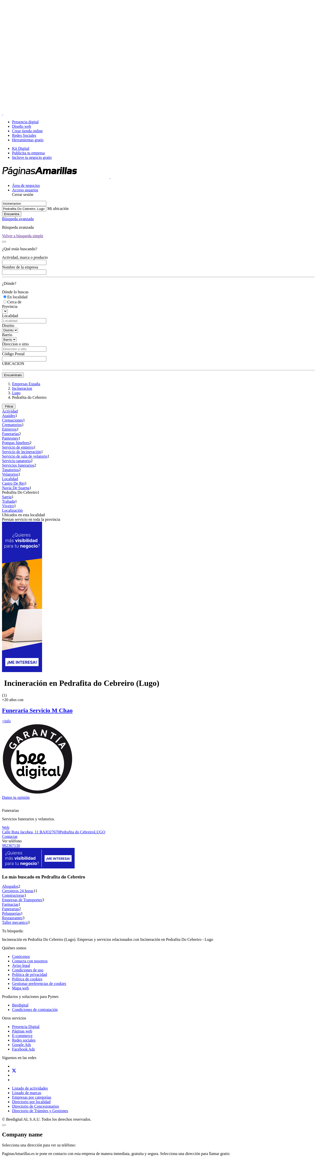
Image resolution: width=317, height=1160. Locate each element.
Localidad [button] (10, 479)
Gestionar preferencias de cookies (39, 983)
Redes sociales (24, 1040)
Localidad (10, 316)
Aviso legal (21, 965)
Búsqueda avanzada (18, 219)
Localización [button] (12, 510)
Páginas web (22, 1031)
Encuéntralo (13, 375)
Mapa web (20, 988)
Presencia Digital (26, 1026)
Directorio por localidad (31, 1102)
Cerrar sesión (22, 194)
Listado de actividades (30, 1088)
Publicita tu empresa (28, 153)
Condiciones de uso (27, 970)
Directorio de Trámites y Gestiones (40, 1111)
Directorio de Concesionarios (35, 1106)
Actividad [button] (10, 411)
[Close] (22, 236)
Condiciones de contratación (35, 1009)
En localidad (17, 297)
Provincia (9, 306)
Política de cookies (27, 979)
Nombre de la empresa (20, 267)
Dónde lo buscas (15, 292)
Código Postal (13, 354)
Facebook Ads (23, 1049)
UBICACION (13, 363)
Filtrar (9, 406)
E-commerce (22, 1036)
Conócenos (21, 956)
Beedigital (20, 1005)
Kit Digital (20, 148)
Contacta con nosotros (30, 961)
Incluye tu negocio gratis (32, 157)
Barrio (7, 335)
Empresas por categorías (31, 1097)
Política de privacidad (29, 974)
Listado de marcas (26, 1093)
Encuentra (11, 214)
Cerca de (14, 302)
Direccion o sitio (15, 344)
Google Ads (21, 1045)
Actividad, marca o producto (25, 257)
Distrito (8, 325)
